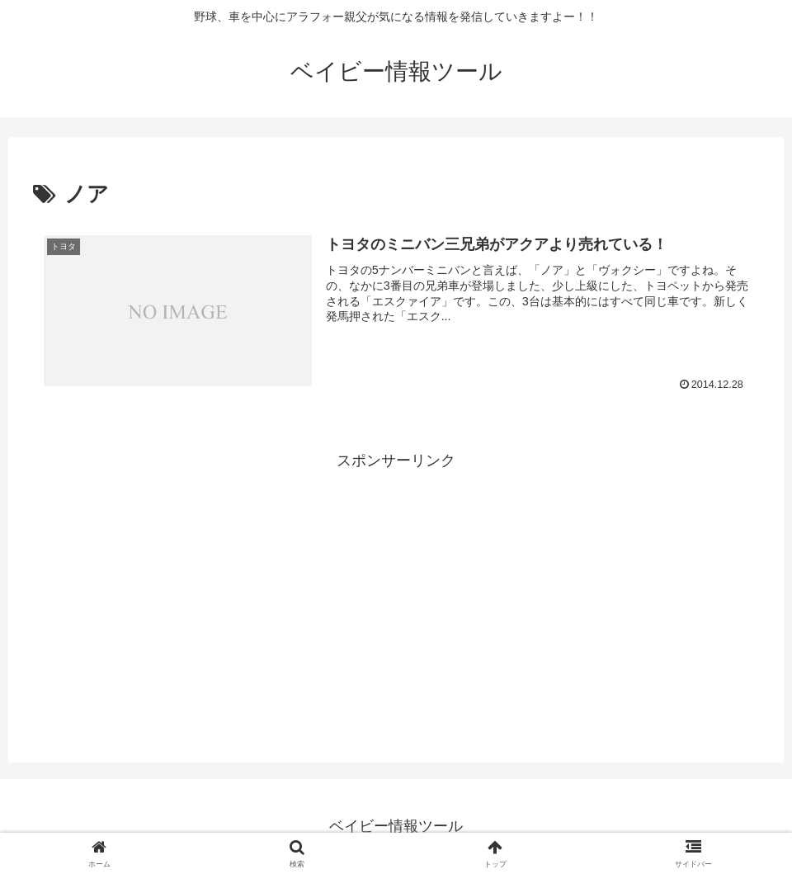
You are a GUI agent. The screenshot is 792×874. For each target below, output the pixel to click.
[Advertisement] (396, 590)
